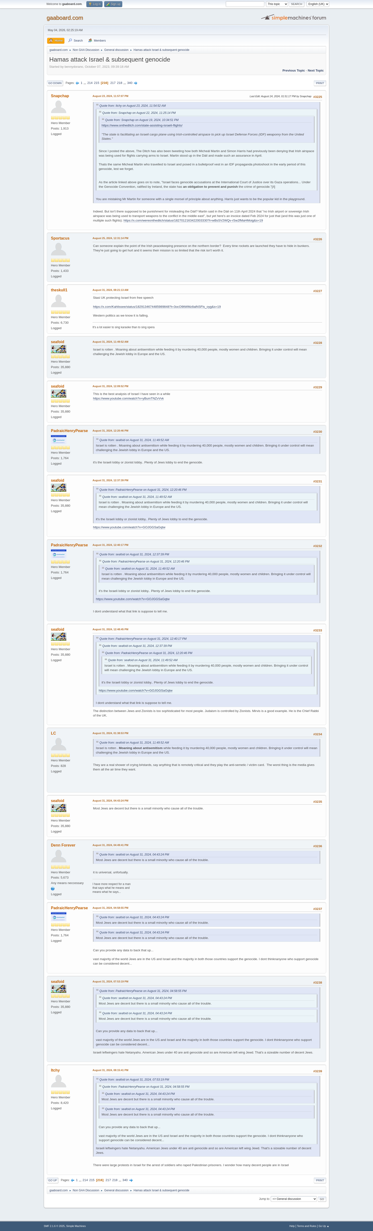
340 (129, 83)
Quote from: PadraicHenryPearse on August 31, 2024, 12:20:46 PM (142, 489)
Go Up (52, 1180)
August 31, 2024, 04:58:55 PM (110, 907)
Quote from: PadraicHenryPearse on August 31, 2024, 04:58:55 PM (142, 991)
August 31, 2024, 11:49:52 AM (110, 341)
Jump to (264, 1199)
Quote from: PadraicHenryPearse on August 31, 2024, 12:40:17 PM (142, 638)
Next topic (316, 70)
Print (320, 83)
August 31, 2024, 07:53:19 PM (110, 981)
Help (292, 1226)
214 (90, 83)
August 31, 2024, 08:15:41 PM (110, 1070)
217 (113, 83)
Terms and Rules (306, 1226)
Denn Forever (63, 845)
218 (119, 83)
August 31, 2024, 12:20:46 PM (110, 430)
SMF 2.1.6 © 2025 (54, 1226)
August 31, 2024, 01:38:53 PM (110, 733)
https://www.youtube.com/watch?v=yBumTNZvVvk (128, 398)
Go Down (55, 83)
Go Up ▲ (324, 1226)
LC (53, 733)
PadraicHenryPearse (69, 431)
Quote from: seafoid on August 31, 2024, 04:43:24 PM (134, 854)
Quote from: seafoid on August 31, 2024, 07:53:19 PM (134, 1079)
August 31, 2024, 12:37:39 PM (110, 480)
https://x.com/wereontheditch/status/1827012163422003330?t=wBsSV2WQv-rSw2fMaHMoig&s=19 (193, 220)
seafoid (57, 342)
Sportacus (60, 238)
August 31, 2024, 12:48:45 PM (110, 629)
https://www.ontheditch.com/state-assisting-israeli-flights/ (142, 125)
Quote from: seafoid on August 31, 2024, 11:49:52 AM (134, 440)
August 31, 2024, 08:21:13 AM (110, 290)
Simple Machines (76, 1226)
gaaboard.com (65, 17)
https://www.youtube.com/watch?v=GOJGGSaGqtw (129, 527)
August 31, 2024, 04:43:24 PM (110, 800)
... (85, 83)
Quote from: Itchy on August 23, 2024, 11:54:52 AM (132, 105)
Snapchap (60, 96)
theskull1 (59, 290)
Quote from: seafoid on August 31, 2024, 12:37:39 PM (134, 554)
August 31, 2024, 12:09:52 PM (110, 386)
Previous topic (293, 70)
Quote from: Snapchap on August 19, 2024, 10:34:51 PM (141, 120)
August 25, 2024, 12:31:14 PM (110, 238)
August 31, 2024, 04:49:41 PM (110, 845)
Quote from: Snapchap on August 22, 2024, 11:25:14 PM (139, 113)
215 (96, 83)
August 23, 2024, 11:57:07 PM (110, 96)
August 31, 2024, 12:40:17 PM (110, 544)
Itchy (55, 1070)
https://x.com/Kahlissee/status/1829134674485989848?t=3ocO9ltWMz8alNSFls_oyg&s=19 (157, 306)
